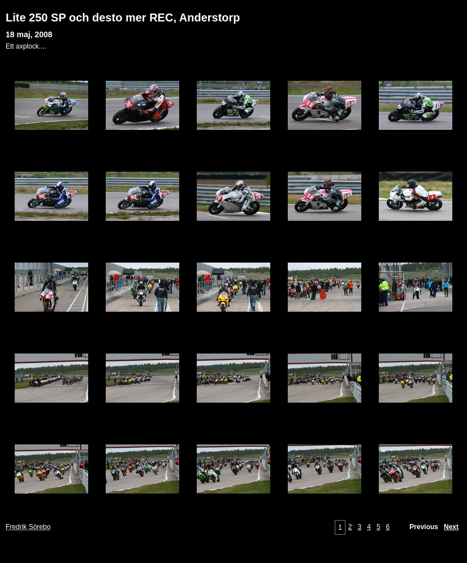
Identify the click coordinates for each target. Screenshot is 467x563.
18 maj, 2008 (29, 34)
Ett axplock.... (26, 46)
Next (451, 527)
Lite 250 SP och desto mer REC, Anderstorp (123, 17)
